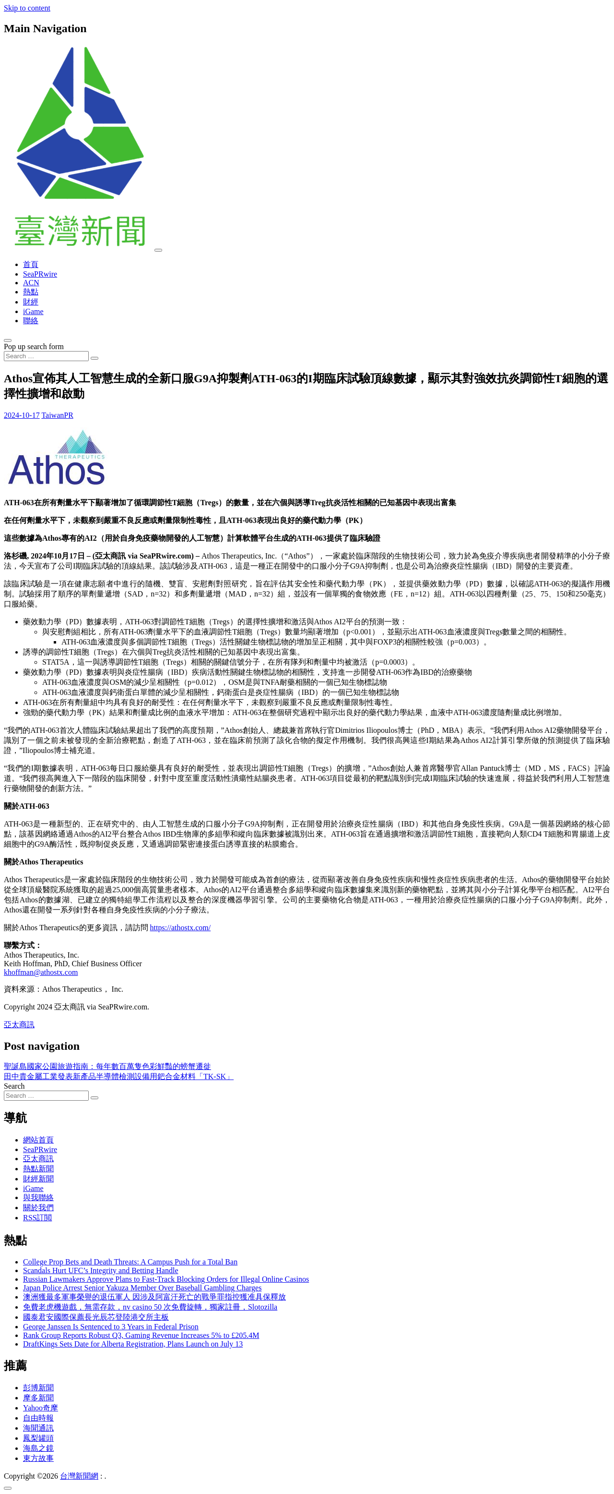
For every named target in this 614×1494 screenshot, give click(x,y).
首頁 (30, 264)
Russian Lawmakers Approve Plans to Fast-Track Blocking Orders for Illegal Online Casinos (166, 1279)
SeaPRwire (40, 274)
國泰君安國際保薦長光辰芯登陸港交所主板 (96, 1317)
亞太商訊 (19, 1024)
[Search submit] (94, 358)
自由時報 (38, 1418)
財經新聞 (38, 1179)
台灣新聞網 (79, 1476)
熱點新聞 (38, 1169)
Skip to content (27, 8)
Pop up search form (34, 346)
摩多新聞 (38, 1398)
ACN (31, 283)
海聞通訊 (38, 1428)
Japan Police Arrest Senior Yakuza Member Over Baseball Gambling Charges (142, 1288)
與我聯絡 (38, 1197)
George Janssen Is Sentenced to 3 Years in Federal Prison (111, 1327)
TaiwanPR (57, 415)
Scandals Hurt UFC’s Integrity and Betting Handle (100, 1270)
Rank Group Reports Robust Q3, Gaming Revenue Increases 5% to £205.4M (141, 1335)
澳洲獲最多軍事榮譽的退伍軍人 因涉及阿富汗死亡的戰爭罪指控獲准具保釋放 (154, 1297)
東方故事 (38, 1458)
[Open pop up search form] (8, 340)
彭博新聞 (38, 1388)
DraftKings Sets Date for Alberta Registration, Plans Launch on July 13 (133, 1344)
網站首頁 (38, 1140)
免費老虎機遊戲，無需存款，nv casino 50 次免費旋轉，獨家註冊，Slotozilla (150, 1307)
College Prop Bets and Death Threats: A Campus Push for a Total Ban (130, 1262)
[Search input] (46, 356)
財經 (30, 302)
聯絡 (30, 320)
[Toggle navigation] (158, 250)
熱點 (30, 292)
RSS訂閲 (37, 1218)
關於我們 (38, 1207)
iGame (33, 311)
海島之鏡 (38, 1448)
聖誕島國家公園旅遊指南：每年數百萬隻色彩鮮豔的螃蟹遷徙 (107, 1066)
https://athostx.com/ (180, 927)
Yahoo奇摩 (40, 1408)
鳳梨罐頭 (38, 1438)
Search (14, 1086)
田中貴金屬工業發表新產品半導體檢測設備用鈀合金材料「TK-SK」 (119, 1076)
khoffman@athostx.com (41, 972)
